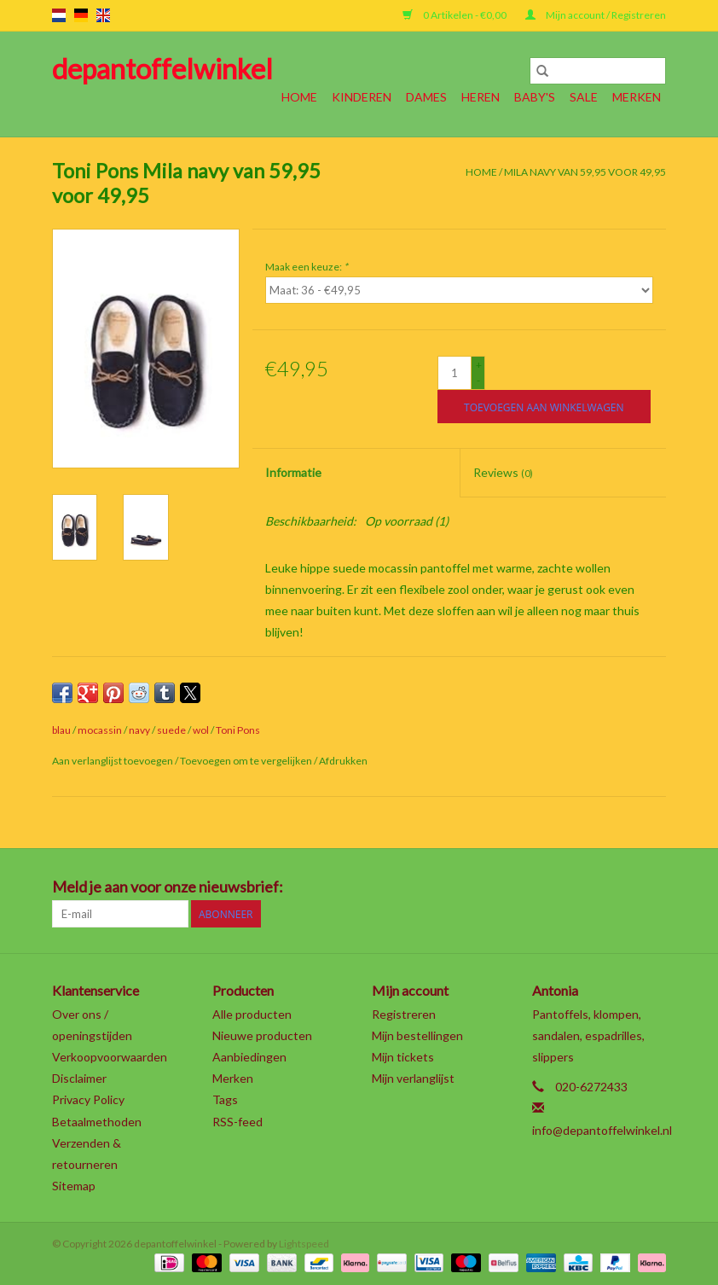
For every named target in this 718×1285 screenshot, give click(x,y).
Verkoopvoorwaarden (109, 1057)
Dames (426, 97)
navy (139, 730)
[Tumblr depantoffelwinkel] (622, 887)
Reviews (503, 472)
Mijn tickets (403, 1057)
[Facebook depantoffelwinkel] (473, 887)
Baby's (534, 97)
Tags (225, 1099)
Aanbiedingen (249, 1057)
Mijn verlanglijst (413, 1078)
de (81, 15)
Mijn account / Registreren (595, 15)
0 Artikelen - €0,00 (455, 15)
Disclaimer (79, 1078)
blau (61, 730)
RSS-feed (237, 1121)
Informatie (293, 472)
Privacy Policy (88, 1099)
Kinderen (361, 97)
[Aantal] (454, 373)
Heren (480, 97)
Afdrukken (343, 760)
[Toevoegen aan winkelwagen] (543, 406)
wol (201, 730)
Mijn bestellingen (417, 1035)
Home (299, 97)
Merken (636, 97)
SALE (584, 97)
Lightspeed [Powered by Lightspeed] (304, 1243)
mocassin (100, 730)
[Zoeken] (598, 70)
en (103, 15)
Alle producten (252, 1014)
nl (59, 15)
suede (171, 730)
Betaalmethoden (97, 1121)
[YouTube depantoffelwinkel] (592, 887)
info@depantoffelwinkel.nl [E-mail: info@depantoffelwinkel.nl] (602, 1130)
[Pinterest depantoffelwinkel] (562, 887)
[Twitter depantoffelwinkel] (503, 887)
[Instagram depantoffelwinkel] (652, 887)
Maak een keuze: (306, 266)
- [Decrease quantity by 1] (478, 380)
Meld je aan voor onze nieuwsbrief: (167, 887)
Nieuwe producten (262, 1035)
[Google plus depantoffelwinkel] (533, 887)
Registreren (404, 1014)
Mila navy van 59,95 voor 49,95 (585, 172)
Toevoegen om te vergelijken (247, 760)
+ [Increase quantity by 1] (479, 364)
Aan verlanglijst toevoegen (113, 760)
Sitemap (74, 1185)
